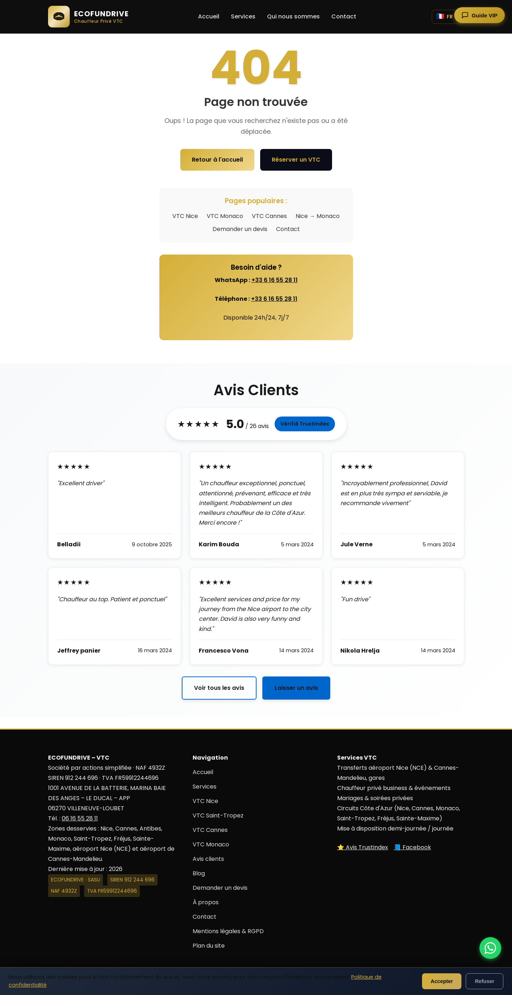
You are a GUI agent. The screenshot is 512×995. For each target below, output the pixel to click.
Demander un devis (239, 229)
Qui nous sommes (293, 16)
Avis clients (208, 859)
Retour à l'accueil (217, 159)
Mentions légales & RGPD (228, 931)
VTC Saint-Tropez (218, 815)
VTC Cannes (269, 216)
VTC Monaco (225, 216)
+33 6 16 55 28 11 (274, 280)
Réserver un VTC (296, 159)
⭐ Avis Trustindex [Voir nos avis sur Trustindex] (362, 847)
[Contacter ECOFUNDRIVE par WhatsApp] (490, 948)
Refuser (484, 981)
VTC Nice (185, 216)
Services (243, 16)
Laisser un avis (296, 688)
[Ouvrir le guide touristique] (479, 15)
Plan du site (209, 945)
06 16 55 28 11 (80, 818)
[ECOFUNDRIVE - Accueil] (88, 16)
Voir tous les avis (219, 688)
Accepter (442, 981)
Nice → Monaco (318, 216)
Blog (199, 873)
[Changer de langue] (448, 17)
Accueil (208, 16)
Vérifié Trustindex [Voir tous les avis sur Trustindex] (304, 423)
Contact (343, 16)
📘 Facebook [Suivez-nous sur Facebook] (412, 847)
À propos (206, 902)
